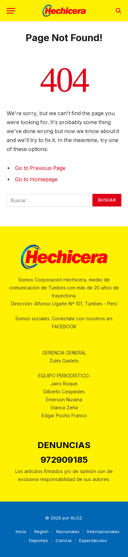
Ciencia (63, 540)
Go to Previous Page (40, 168)
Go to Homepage (36, 179)
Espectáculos (93, 540)
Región (41, 531)
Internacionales (103, 531)
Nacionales (67, 531)
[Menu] (11, 10)
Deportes (38, 540)
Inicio (21, 531)
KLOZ (76, 517)
